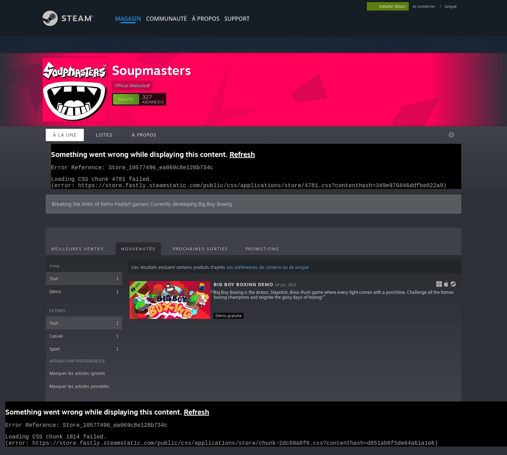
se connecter (424, 6)
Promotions (262, 253)
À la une (65, 135)
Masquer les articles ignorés (77, 377)
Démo (84, 296)
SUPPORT (237, 19)
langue (451, 6)
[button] (126, 99)
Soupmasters (151, 70)
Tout (84, 283)
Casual (84, 340)
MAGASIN (128, 19)
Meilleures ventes (77, 253)
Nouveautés (138, 253)
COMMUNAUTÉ (166, 19)
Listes (104, 135)
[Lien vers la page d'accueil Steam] (73, 24)
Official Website (133, 85)
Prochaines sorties (200, 253)
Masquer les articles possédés (79, 390)
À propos (205, 19)
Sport (84, 353)
